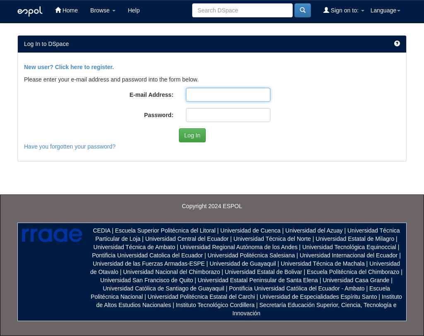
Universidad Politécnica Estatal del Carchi (201, 296)
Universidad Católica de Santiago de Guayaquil (163, 288)
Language (385, 10)
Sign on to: (343, 10)
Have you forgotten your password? (70, 146)
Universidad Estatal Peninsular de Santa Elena (258, 280)
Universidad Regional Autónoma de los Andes (238, 247)
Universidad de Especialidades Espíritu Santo (318, 296)
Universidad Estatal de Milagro (355, 238)
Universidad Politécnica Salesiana (251, 255)
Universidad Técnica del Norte (272, 238)
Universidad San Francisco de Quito (146, 280)
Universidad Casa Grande (357, 280)
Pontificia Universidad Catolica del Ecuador (147, 255)
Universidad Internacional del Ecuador (349, 255)
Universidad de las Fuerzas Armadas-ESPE (149, 263)
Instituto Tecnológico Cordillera (215, 305)
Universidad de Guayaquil (243, 263)
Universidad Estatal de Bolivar (263, 272)
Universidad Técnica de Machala (323, 263)
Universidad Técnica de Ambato (134, 247)
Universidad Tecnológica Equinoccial (349, 247)
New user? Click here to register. (69, 67)
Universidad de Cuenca (250, 230)
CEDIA (101, 230)
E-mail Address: (151, 94)
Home (66, 10)
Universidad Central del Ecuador (187, 238)
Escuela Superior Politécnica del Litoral (165, 230)
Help (134, 10)
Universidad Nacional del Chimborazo (171, 272)
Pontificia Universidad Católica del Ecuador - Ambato (297, 288)
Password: (158, 115)
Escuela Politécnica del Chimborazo (353, 272)
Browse (103, 10)
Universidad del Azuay (314, 230)
